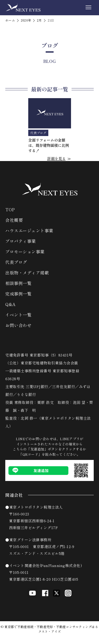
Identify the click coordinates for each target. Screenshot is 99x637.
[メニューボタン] (88, 7)
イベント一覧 (18, 315)
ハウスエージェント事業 (29, 230)
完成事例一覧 (18, 294)
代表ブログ (16, 262)
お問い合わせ (18, 325)
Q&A (10, 304)
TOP (10, 209)
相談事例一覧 (18, 283)
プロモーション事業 (25, 251)
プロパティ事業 (20, 241)
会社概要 (14, 220)
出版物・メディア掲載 (27, 272)
